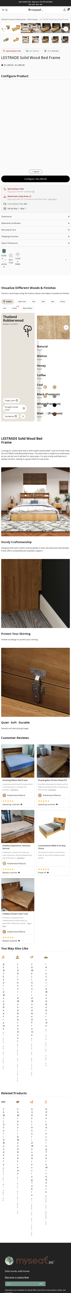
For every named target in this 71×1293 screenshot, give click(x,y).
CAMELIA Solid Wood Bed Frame (31, 999)
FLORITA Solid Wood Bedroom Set (17, 1003)
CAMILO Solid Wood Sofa (3, 1137)
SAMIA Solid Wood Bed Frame (17, 1141)
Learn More (52, 199)
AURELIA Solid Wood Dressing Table (31, 1152)
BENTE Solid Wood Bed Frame (3, 996)
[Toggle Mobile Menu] (3, 9)
